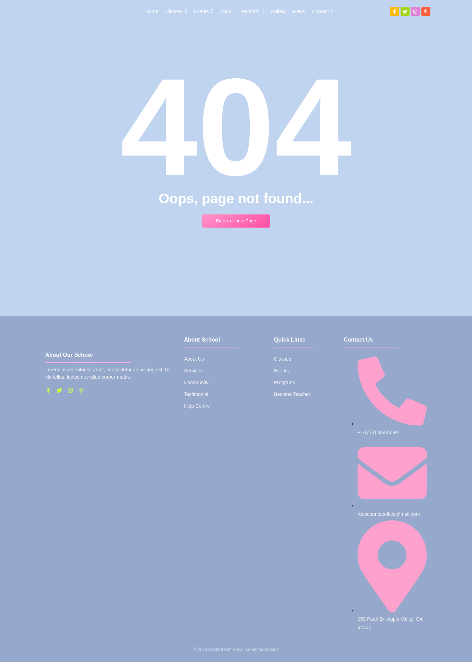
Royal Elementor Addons (255, 649)
